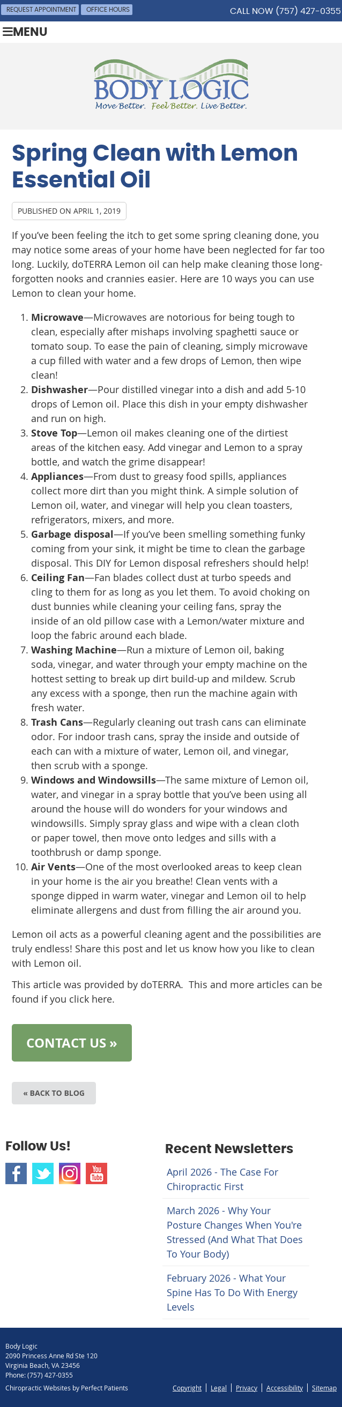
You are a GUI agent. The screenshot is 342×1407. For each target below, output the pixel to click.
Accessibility (284, 1387)
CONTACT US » (71, 1043)
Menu (25, 32)
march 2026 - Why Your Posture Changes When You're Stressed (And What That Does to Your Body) (235, 1232)
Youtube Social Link (96, 1173)
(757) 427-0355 (308, 11)
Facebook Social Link (16, 1173)
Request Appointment (41, 9)
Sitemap (324, 1387)
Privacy (246, 1387)
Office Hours (108, 9)
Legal (219, 1387)
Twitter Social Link (43, 1173)
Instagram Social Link (69, 1173)
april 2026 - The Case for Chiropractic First (222, 1179)
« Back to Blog (54, 1093)
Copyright (187, 1387)
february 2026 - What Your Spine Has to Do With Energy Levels (232, 1292)
